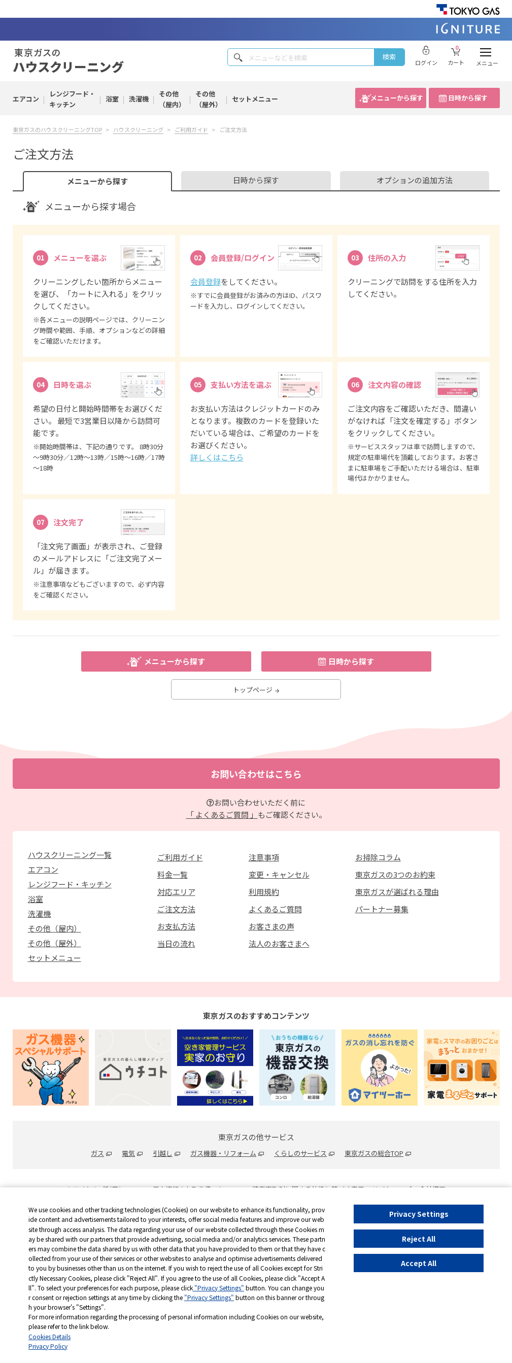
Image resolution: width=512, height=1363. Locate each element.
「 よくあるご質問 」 (222, 814)
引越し (163, 1153)
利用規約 (264, 891)
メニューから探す (396, 98)
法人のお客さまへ (279, 943)
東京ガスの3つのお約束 (395, 874)
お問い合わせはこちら (256, 773)
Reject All (418, 1239)
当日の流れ (176, 943)
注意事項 (264, 857)
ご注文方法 (176, 909)
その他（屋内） (172, 99)
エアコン (26, 99)
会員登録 (205, 281)
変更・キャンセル (279, 874)
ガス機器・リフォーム (223, 1153)
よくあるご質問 (275, 909)
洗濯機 (139, 99)
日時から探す (468, 98)
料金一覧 (172, 874)
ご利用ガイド (180, 857)
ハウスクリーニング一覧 (70, 854)
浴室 (112, 99)
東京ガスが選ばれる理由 (397, 891)
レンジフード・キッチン (72, 99)
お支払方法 (176, 926)
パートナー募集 (381, 909)
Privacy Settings (419, 1214)
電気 (128, 1153)
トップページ (256, 689)
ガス (97, 1153)
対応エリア (176, 891)
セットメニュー (255, 99)
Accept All (418, 1263)
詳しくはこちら (217, 457)
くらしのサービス (300, 1153)
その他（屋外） (208, 99)
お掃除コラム (378, 857)
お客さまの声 (271, 926)
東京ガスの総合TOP (374, 1153)
